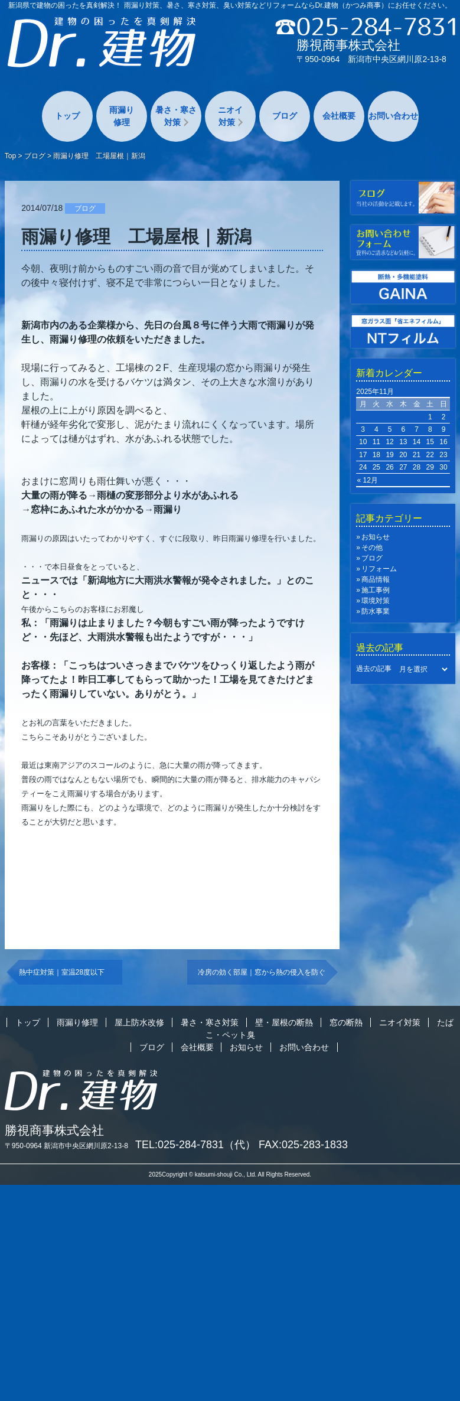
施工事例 (375, 590)
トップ (67, 115)
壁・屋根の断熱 (284, 1022)
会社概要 (338, 115)
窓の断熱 (346, 1022)
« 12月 (367, 480)
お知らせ (375, 537)
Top (10, 156)
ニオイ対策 (230, 116)
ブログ (284, 115)
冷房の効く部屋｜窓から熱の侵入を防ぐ (261, 972)
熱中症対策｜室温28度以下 (65, 972)
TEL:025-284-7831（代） (195, 1145)
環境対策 (375, 601)
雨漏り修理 (121, 116)
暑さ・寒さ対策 (176, 116)
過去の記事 (374, 669)
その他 (372, 547)
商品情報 (375, 579)
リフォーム (379, 569)
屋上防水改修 (139, 1022)
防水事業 (375, 611)
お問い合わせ (393, 115)
